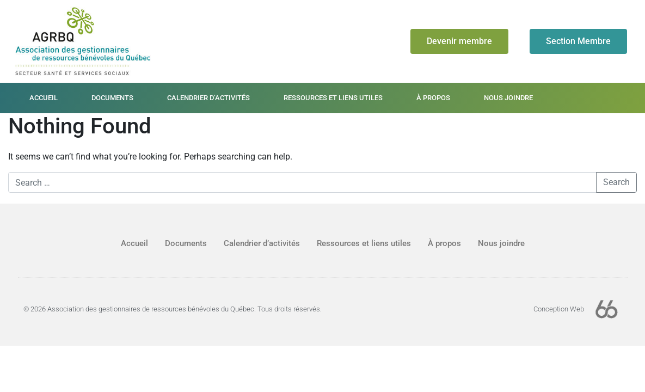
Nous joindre (508, 98)
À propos (433, 98)
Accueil (43, 98)
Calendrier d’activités (208, 98)
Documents (112, 98)
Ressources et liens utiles (333, 98)
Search (616, 182)
